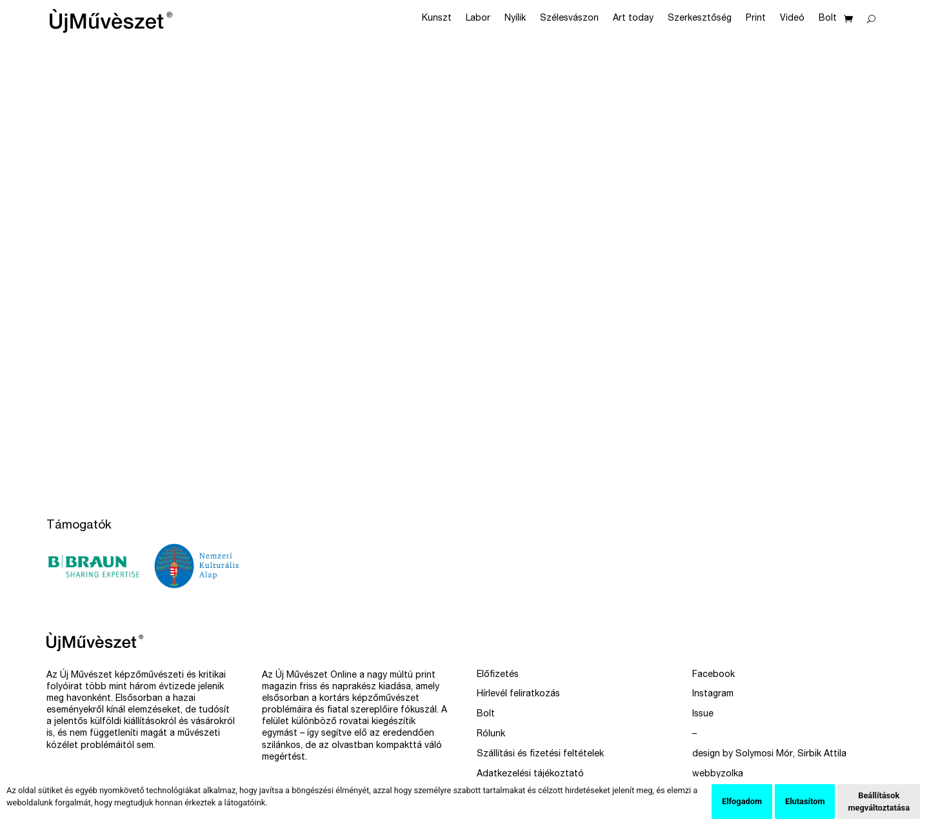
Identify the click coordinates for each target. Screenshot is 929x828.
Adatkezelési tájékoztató (530, 774)
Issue (703, 714)
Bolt (828, 18)
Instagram (713, 694)
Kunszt (437, 18)
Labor (478, 18)
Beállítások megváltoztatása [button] (879, 802)
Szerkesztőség (700, 18)
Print (756, 18)
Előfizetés (498, 675)
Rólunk (491, 734)
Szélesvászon (569, 18)
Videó (792, 18)
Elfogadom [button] (742, 801)
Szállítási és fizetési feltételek (540, 754)
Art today (633, 18)
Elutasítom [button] (804, 801)
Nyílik (515, 18)
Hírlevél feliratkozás (518, 694)
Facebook (713, 675)
